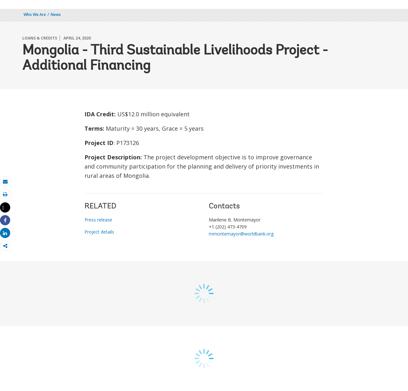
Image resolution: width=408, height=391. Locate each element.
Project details (99, 232)
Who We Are (35, 14)
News (56, 14)
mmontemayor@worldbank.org (241, 234)
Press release (98, 220)
